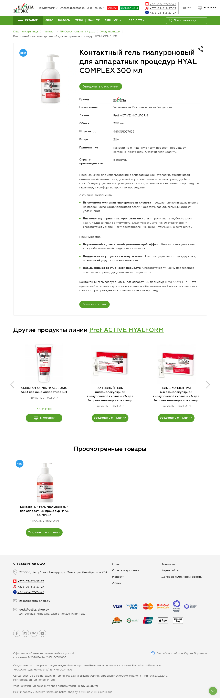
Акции (112, 7)
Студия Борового (195, 653)
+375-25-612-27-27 (160, 12)
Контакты (168, 564)
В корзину (44, 418)
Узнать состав (94, 304)
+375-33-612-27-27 (160, 4)
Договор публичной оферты (181, 577)
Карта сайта (170, 570)
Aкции (117, 583)
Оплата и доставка (72, 7)
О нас (116, 564)
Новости (118, 577)
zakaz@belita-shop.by (34, 601)
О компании (96, 7)
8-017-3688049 (88, 685)
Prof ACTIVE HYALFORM (130, 115)
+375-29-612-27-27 (160, 8)
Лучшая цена (129, 7)
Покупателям (47, 7)
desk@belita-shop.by (34, 609)
